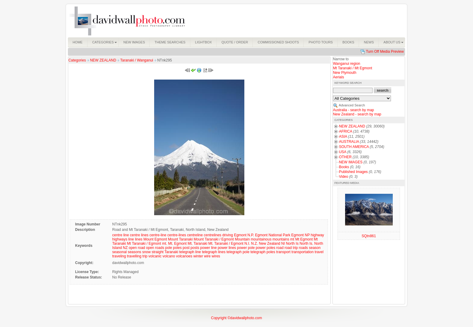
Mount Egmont (155, 239)
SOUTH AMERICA (354, 147)
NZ (125, 248)
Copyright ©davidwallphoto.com (236, 318)
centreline (195, 235)
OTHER (345, 157)
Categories (77, 60)
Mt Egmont (304, 239)
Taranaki (171, 252)
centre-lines (176, 235)
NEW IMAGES (351, 162)
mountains (280, 239)
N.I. (247, 243)
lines (138, 239)
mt (292, 239)
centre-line (157, 235)
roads (303, 248)
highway (317, 235)
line (131, 239)
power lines (227, 248)
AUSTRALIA (349, 142)
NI (283, 243)
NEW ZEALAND (103, 60)
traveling (119, 256)
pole (168, 248)
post (186, 248)
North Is (292, 243)
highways (119, 239)
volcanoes (184, 256)
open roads (155, 248)
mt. (164, 243)
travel (319, 252)
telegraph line (190, 252)
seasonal (119, 252)
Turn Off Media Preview (385, 51)
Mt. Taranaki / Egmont (225, 243)
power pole (246, 248)
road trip (291, 248)
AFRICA (345, 131)
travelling (134, 256)
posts (195, 248)
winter (198, 256)
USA (342, 152)
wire (207, 256)
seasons (134, 252)
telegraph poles (262, 252)
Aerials (338, 77)
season (315, 248)
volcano (169, 256)
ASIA (343, 136)
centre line (120, 235)
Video (343, 177)
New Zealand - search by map (357, 114)
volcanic (154, 256)
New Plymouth (344, 73)
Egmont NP (300, 235)
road (280, 248)
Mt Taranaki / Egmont (144, 243)
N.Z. (254, 243)
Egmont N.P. (244, 235)
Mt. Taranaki (197, 243)
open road (137, 248)
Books (344, 167)
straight (157, 252)
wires (216, 256)
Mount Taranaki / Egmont (214, 239)
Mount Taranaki (180, 239)
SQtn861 (369, 236)
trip (145, 256)
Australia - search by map (353, 110)
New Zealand (269, 243)
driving (227, 235)
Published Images (353, 172)
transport (283, 252)
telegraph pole (238, 252)
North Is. (306, 243)
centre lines (139, 235)
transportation (302, 252)
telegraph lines (213, 252)
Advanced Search (352, 105)
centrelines (212, 235)
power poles (265, 248)
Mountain (242, 239)
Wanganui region (346, 63)
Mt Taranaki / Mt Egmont (352, 68)
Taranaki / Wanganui (137, 60)
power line (208, 248)
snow (146, 252)
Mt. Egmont (177, 243)
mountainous (261, 239)
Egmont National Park (272, 235)
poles (177, 248)
